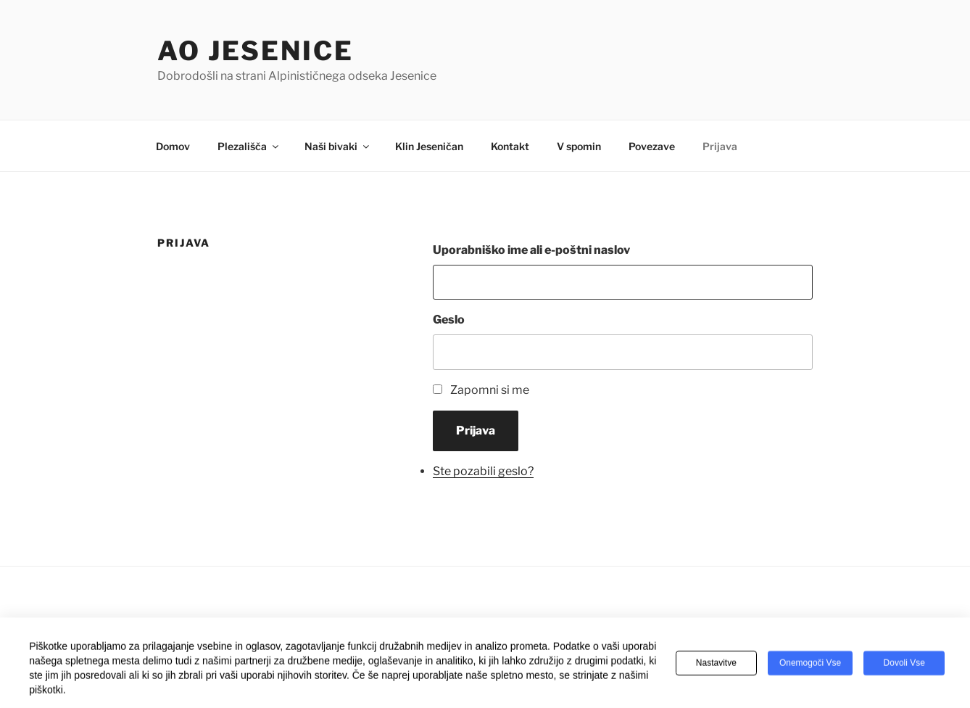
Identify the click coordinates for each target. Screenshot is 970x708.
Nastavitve (716, 664)
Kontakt (510, 146)
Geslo (449, 319)
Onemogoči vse (810, 664)
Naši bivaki (337, 146)
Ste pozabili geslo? (483, 471)
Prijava (719, 146)
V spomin (579, 146)
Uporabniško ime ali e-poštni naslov (531, 250)
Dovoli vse (904, 664)
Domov (173, 146)
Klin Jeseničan (429, 146)
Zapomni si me (489, 390)
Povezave (652, 146)
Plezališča (249, 146)
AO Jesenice (255, 51)
